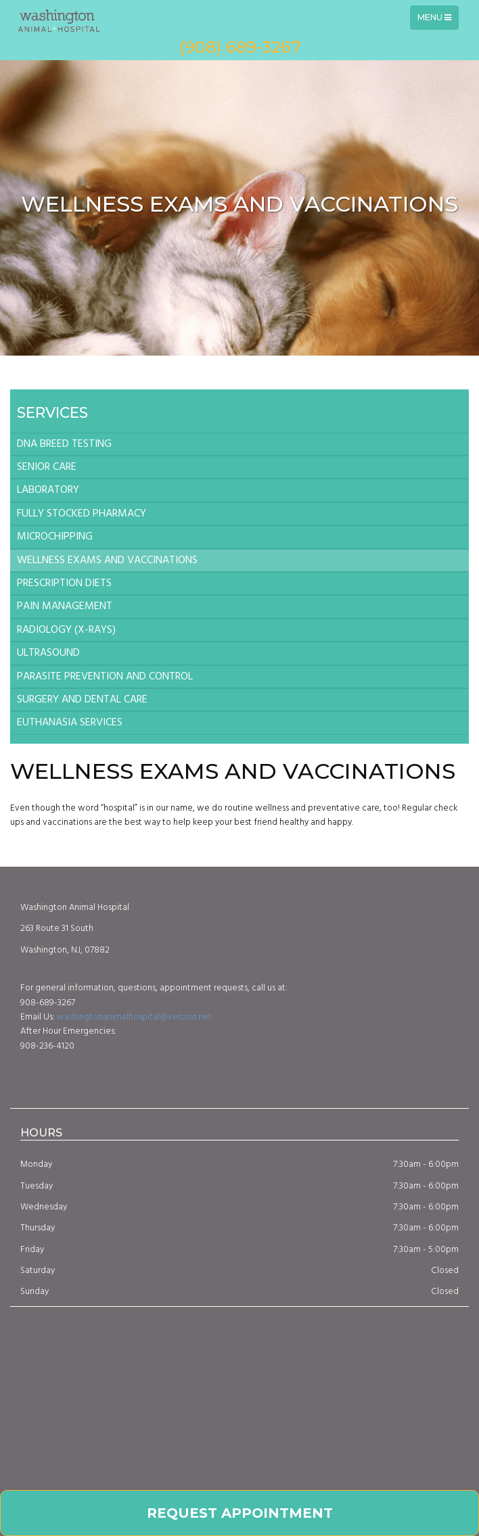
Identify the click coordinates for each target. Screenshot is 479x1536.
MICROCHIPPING (55, 537)
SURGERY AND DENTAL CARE (82, 700)
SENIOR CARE (46, 467)
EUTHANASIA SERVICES (69, 722)
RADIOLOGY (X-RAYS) (66, 630)
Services (52, 412)
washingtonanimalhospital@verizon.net (134, 1017)
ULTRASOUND (48, 653)
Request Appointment (240, 1513)
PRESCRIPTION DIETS (64, 583)
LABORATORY (48, 490)
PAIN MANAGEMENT (64, 606)
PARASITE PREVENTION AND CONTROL (105, 677)
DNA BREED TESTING (64, 444)
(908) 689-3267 (239, 47)
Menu (438, 20)
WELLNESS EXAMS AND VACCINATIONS (107, 560)
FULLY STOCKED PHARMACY (81, 514)
